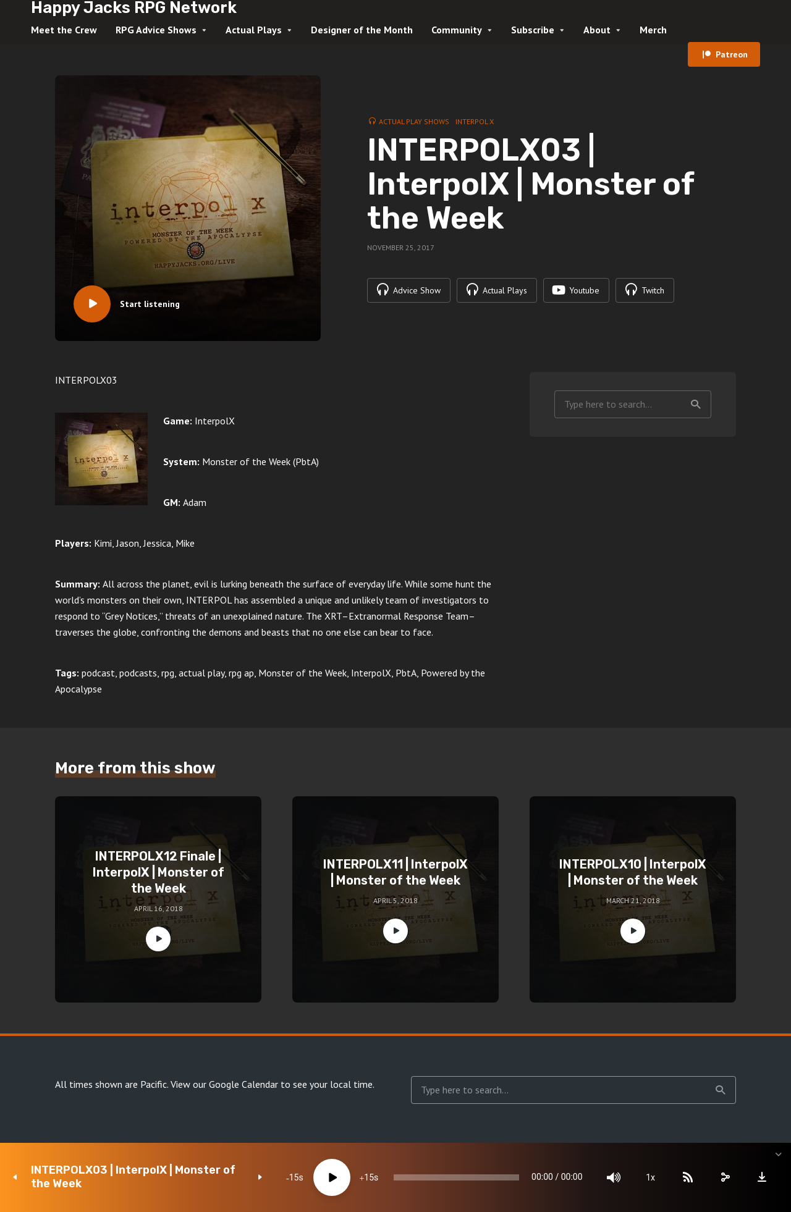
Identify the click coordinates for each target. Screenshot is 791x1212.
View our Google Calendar (224, 1084)
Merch (653, 29)
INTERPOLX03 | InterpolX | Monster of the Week (133, 1177)
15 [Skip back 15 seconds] (290, 1177)
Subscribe (532, 29)
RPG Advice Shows (156, 29)
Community (456, 29)
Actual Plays (254, 29)
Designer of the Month (362, 29)
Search (695, 404)
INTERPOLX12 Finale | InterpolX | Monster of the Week (158, 872)
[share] (723, 1177)
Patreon (732, 54)
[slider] (454, 1177)
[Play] (328, 1177)
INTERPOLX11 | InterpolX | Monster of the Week (395, 872)
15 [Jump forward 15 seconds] (365, 1177)
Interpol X (474, 121)
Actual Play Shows (414, 121)
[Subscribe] (685, 1177)
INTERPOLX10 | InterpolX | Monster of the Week (632, 872)
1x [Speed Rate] (649, 1177)
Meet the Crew (64, 29)
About (597, 29)
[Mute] (611, 1177)
